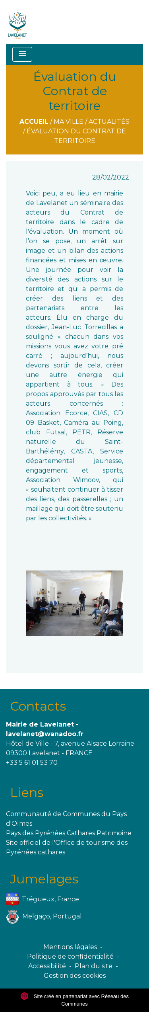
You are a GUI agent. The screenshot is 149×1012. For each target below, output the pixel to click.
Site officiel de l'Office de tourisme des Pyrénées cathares (67, 847)
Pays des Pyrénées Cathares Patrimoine (69, 833)
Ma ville (68, 121)
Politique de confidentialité (70, 956)
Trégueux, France (42, 900)
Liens (26, 792)
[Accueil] (17, 22)
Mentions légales (70, 947)
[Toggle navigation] (22, 54)
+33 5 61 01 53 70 (32, 762)
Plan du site (93, 966)
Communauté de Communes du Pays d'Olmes (66, 818)
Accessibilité (47, 966)
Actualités (109, 121)
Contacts (38, 706)
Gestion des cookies (75, 975)
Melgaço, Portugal (44, 917)
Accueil (33, 121)
